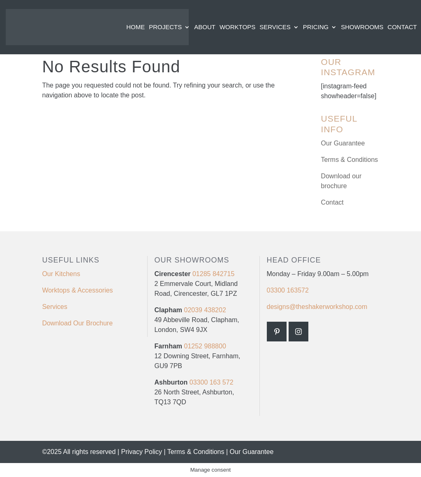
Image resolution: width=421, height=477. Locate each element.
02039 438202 (204, 309)
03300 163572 (288, 290)
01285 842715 (213, 273)
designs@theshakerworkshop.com (317, 306)
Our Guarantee (343, 143)
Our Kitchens (61, 273)
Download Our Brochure (77, 323)
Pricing (316, 27)
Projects (165, 27)
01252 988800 (205, 346)
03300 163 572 (212, 382)
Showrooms (362, 27)
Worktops (237, 27)
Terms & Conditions (349, 159)
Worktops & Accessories (77, 290)
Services (275, 27)
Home (135, 27)
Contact (402, 27)
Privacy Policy (141, 451)
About (204, 27)
